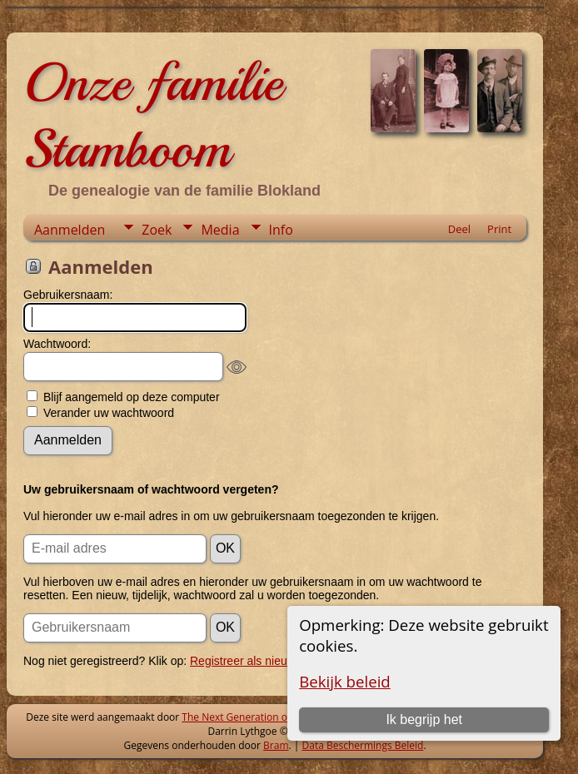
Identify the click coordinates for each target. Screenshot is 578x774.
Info (281, 230)
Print (499, 228)
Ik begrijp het (424, 719)
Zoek (157, 230)
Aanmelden (69, 230)
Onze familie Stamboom (152, 115)
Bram (275, 745)
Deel (459, 228)
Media (220, 230)
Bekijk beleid (345, 681)
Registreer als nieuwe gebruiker (272, 660)
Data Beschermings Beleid (363, 745)
